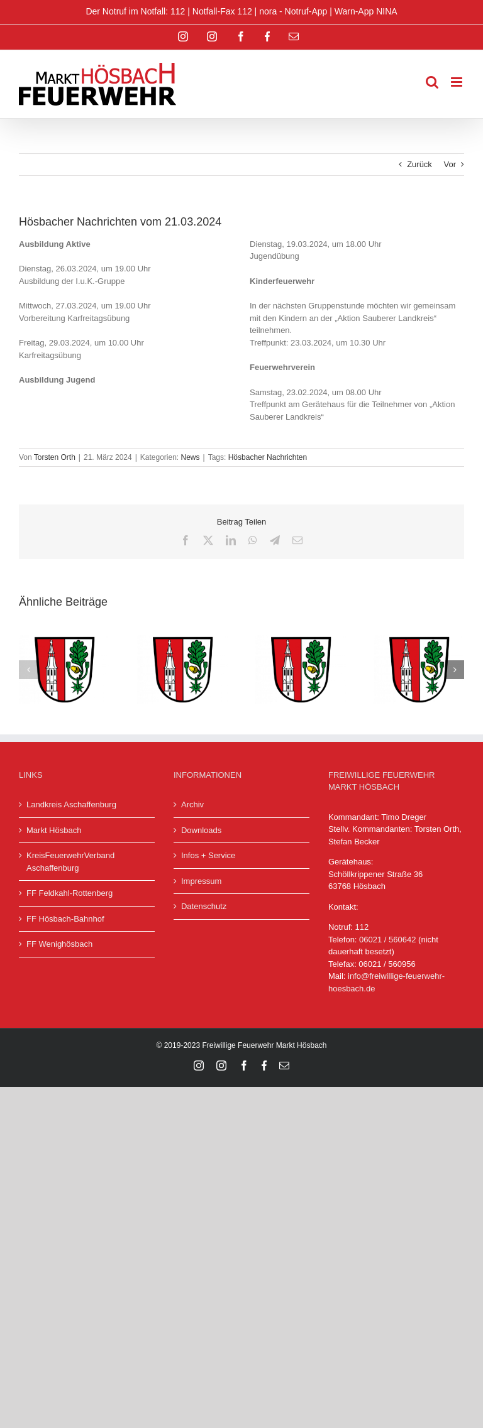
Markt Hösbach (53, 830)
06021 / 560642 (387, 939)
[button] (28, 669)
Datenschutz (203, 906)
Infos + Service (208, 855)
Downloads (201, 830)
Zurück (419, 164)
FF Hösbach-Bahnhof (65, 919)
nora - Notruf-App (293, 11)
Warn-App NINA (366, 11)
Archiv (192, 804)
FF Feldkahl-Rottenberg (69, 893)
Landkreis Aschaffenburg (71, 804)
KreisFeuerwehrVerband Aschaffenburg (70, 862)
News (190, 457)
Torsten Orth (54, 457)
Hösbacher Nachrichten (267, 457)
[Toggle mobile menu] (457, 82)
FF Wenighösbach (59, 944)
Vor (449, 164)
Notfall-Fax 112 (222, 11)
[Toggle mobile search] (432, 82)
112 (362, 927)
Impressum (201, 881)
